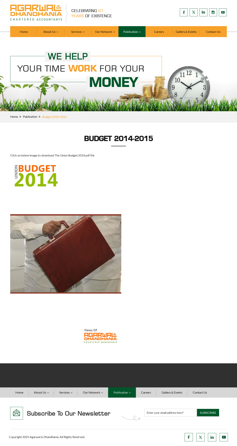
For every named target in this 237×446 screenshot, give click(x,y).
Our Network (103, 31)
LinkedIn (212, 438)
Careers (159, 31)
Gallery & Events (186, 31)
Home (24, 31)
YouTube (224, 438)
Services (76, 31)
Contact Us (213, 31)
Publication (130, 31)
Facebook (189, 438)
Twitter (200, 438)
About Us (49, 31)
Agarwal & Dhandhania (44, 438)
